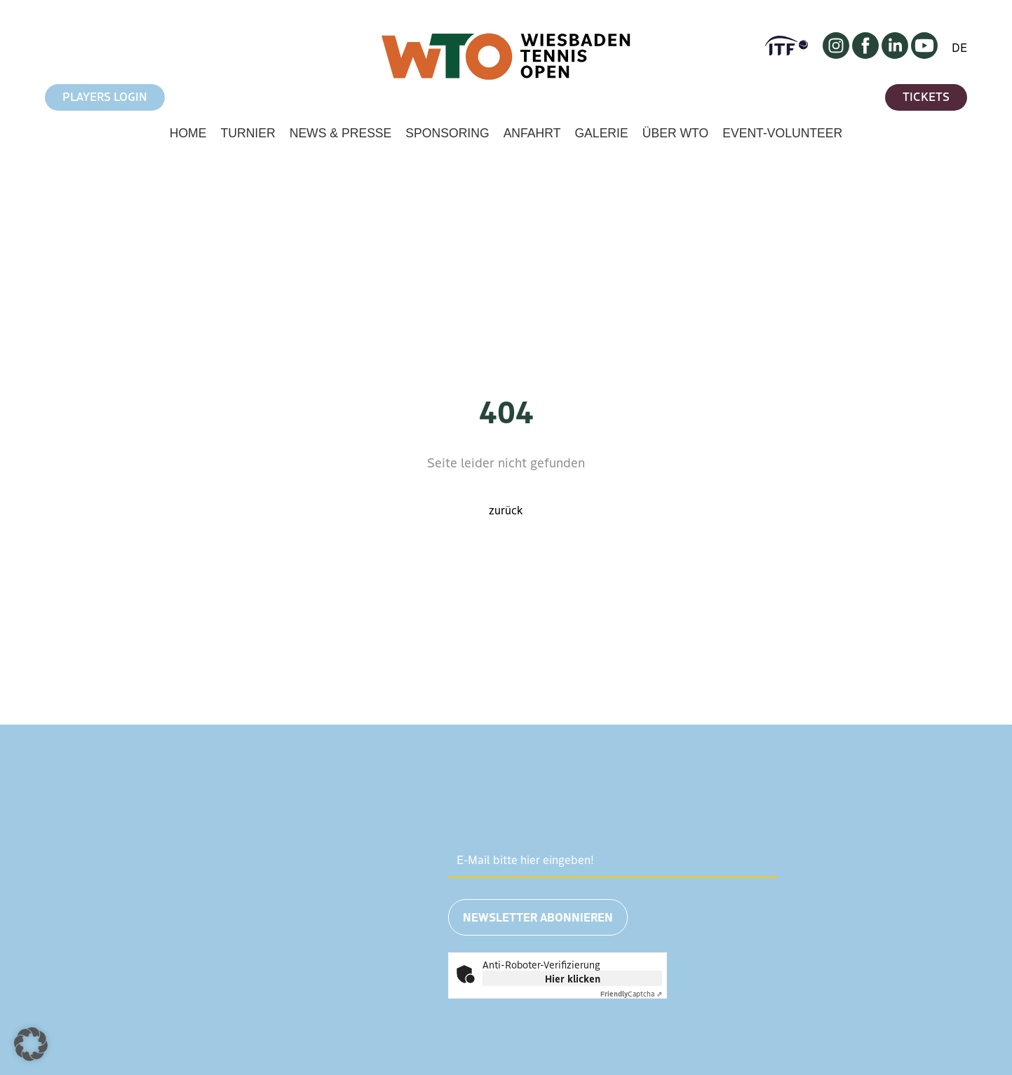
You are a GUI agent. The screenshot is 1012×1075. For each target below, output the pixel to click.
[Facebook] (865, 54)
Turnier (247, 133)
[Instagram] (836, 54)
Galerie (601, 133)
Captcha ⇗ (631, 993)
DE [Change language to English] (959, 47)
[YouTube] (924, 54)
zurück (506, 509)
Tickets (926, 96)
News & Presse (341, 133)
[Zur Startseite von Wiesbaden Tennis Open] (506, 76)
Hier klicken (572, 978)
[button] (31, 1044)
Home (188, 133)
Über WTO (675, 133)
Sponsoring (447, 133)
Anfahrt (532, 133)
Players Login (104, 96)
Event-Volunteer (782, 133)
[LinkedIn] (895, 54)
